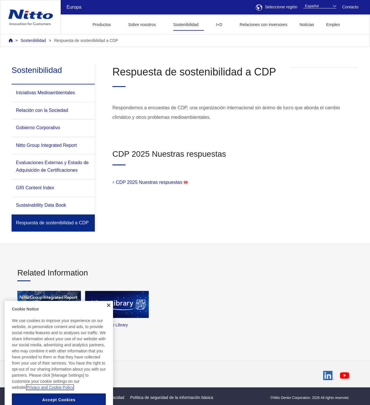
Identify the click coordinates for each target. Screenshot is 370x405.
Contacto (350, 7)
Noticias (306, 24)
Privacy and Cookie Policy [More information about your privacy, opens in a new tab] (50, 399)
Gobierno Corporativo (38, 127)
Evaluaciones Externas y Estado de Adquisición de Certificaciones (52, 166)
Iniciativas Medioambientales (45, 92)
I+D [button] (219, 24)
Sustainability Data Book (41, 205)
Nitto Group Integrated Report (46, 145)
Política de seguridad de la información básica (171, 397)
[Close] (108, 317)
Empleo (333, 24)
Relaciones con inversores (263, 24)
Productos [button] (101, 24)
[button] (355, 24)
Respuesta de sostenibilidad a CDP (86, 40)
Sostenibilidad (33, 40)
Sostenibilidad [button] (186, 24)
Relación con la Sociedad (42, 110)
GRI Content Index (35, 187)
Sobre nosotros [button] (142, 24)
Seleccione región (276, 7)
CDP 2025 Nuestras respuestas (152, 182)
